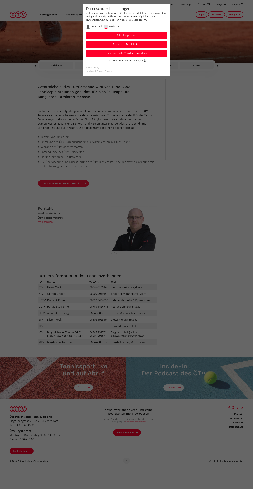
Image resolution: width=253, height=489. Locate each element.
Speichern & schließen (126, 44)
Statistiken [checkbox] (114, 26)
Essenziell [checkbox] (96, 26)
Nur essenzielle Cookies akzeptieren (126, 53)
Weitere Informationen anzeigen (126, 60)
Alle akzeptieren (126, 35)
